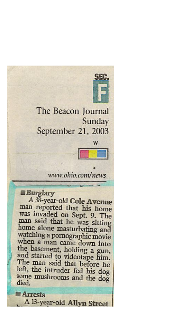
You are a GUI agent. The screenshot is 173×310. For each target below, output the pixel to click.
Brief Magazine (86, 33)
